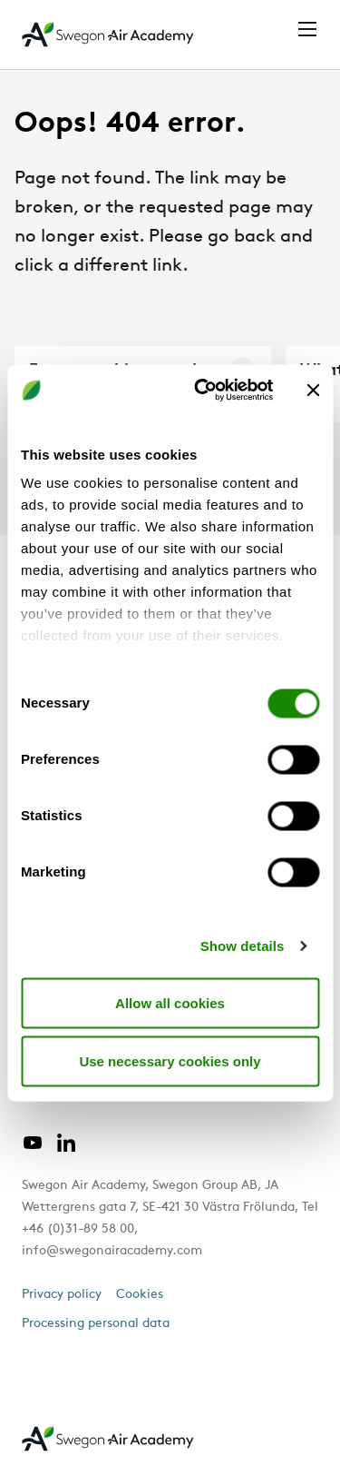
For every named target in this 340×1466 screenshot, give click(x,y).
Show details (242, 946)
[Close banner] (312, 389)
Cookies (139, 1295)
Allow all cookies (170, 1002)
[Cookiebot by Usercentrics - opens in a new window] (202, 390)
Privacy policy (62, 1295)
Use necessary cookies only (169, 1060)
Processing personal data (96, 1324)
